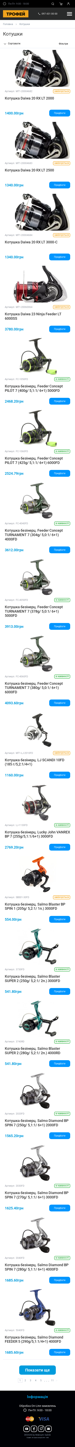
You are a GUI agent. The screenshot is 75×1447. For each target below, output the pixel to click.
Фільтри (63, 43)
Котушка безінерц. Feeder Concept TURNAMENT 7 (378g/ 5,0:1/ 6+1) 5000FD (34, 611)
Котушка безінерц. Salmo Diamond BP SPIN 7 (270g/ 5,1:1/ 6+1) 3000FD (36, 1195)
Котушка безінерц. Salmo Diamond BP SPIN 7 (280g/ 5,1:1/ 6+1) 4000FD (36, 1267)
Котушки (24, 24)
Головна (8, 24)
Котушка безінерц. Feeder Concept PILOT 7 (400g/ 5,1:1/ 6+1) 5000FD (34, 388)
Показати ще (37, 1370)
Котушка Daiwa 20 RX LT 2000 (29, 98)
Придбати (59, 113)
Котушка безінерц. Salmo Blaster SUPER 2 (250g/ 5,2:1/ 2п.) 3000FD (32, 978)
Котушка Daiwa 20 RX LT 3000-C (31, 242)
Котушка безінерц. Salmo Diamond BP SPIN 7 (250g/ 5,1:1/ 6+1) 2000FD (36, 1123)
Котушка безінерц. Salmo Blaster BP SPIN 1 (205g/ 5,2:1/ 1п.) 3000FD (35, 906)
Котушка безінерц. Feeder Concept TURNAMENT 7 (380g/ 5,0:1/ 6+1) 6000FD (34, 687)
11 (52, 1380)
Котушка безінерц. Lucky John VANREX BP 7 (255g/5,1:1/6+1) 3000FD (37, 834)
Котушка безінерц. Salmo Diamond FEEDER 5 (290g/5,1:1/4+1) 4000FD (34, 1339)
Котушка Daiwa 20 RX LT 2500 (29, 170)
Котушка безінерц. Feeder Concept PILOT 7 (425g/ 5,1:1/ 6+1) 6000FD (34, 460)
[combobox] (17, 44)
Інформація (37, 1396)
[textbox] (17, 44)
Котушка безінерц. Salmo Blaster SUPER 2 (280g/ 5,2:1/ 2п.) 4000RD (32, 1050)
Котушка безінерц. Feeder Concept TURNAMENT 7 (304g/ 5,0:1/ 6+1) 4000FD (34, 534)
